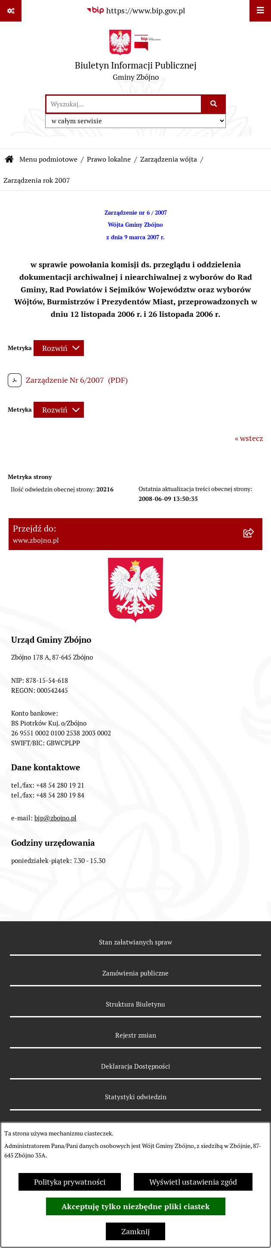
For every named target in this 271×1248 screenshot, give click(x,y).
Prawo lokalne (109, 159)
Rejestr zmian (135, 1035)
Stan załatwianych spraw (135, 942)
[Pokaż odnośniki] (11, 11)
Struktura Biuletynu (135, 1004)
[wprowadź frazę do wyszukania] (123, 104)
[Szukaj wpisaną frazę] (214, 104)
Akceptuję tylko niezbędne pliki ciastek (136, 1206)
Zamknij (135, 1231)
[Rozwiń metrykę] (59, 348)
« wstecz (249, 438)
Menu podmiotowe (48, 159)
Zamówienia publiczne (135, 973)
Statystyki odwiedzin (135, 1097)
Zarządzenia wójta (168, 159)
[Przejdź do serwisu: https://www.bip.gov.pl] (135, 10)
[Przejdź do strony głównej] (136, 57)
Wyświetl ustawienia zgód (193, 1182)
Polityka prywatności (69, 1182)
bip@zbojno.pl (55, 818)
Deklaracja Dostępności (135, 1066)
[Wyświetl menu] (260, 11)
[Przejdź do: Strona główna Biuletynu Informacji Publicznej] (9, 159)
